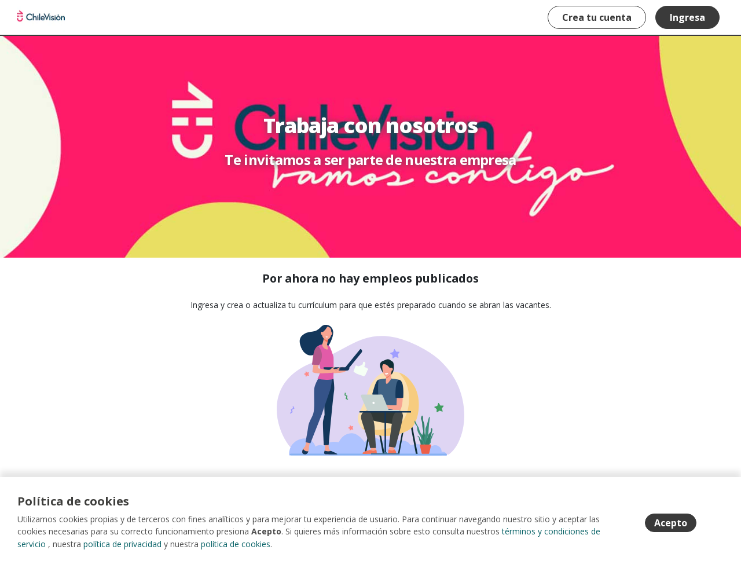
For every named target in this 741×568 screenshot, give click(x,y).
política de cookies (235, 544)
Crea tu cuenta (596, 17)
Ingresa (687, 17)
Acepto (670, 523)
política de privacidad (122, 544)
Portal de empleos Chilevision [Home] (41, 17)
